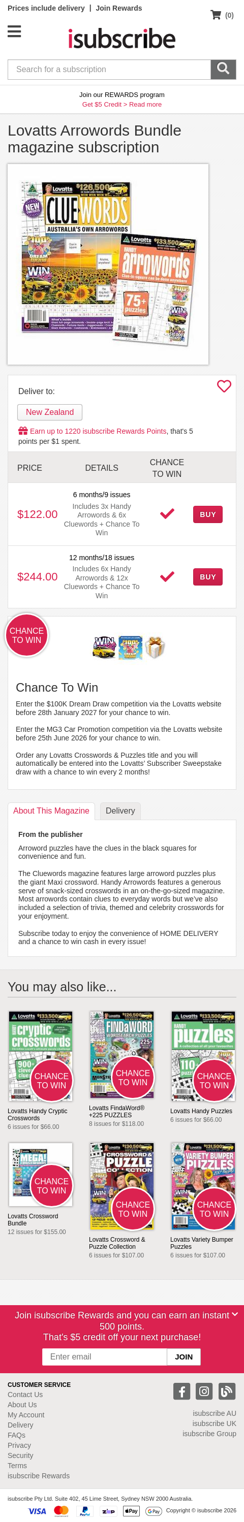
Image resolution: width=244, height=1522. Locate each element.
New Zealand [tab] (50, 412)
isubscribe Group (209, 1434)
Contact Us (25, 1394)
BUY (208, 514)
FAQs (16, 1435)
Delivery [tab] (120, 810)
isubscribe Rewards (39, 1476)
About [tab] (51, 810)
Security (21, 1455)
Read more (145, 104)
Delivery (21, 1425)
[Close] (235, 1314)
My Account (26, 1415)
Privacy (19, 1445)
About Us (22, 1405)
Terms (17, 1466)
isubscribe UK (214, 1423)
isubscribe (214, 1413)
